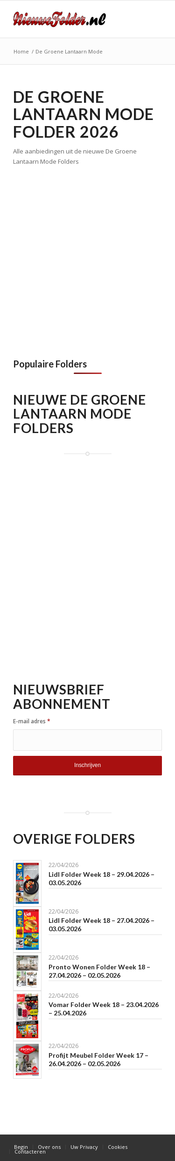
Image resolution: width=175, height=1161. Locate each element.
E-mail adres (31, 721)
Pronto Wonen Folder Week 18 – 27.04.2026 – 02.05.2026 (99, 971)
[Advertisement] (87, 259)
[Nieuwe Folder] (72, 19)
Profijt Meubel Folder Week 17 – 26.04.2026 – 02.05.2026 (98, 1059)
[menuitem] (21, 1147)
